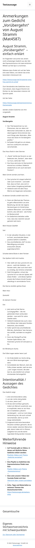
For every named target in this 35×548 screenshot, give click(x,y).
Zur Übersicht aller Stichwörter (14, 535)
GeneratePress (17, 545)
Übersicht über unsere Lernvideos (19, 480)
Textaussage (10, 4)
